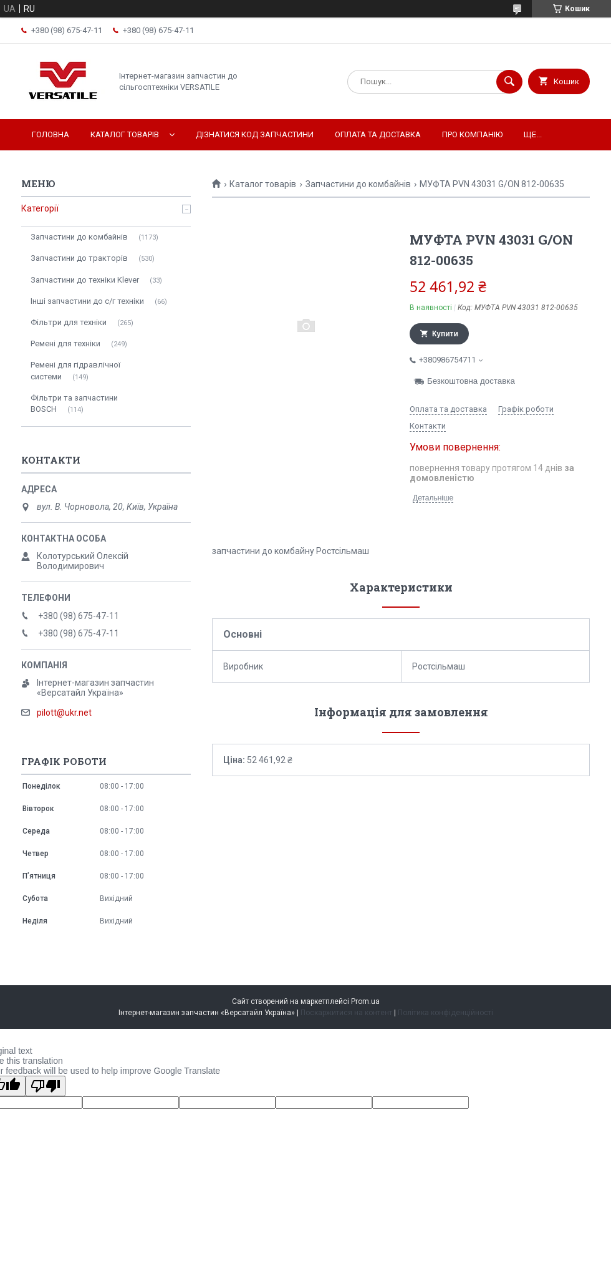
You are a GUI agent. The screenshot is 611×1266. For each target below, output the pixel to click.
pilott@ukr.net (64, 713)
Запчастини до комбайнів (358, 184)
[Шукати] (509, 82)
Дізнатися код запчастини (255, 134)
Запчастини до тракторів (79, 258)
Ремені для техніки (65, 343)
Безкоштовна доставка (471, 381)
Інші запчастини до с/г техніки (87, 301)
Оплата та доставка (378, 134)
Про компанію (472, 134)
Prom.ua (365, 1001)
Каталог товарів (124, 134)
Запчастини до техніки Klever (85, 280)
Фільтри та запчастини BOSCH (74, 403)
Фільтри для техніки (69, 322)
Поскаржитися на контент (346, 1012)
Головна (50, 134)
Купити (445, 333)
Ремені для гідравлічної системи (75, 370)
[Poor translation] (45, 1086)
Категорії (40, 208)
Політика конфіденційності (445, 1012)
